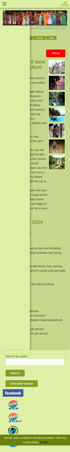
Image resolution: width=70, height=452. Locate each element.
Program (25, 37)
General (10, 37)
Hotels (39, 37)
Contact (10, 15)
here (42, 442)
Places (9, 43)
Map (51, 37)
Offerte (56, 53)
